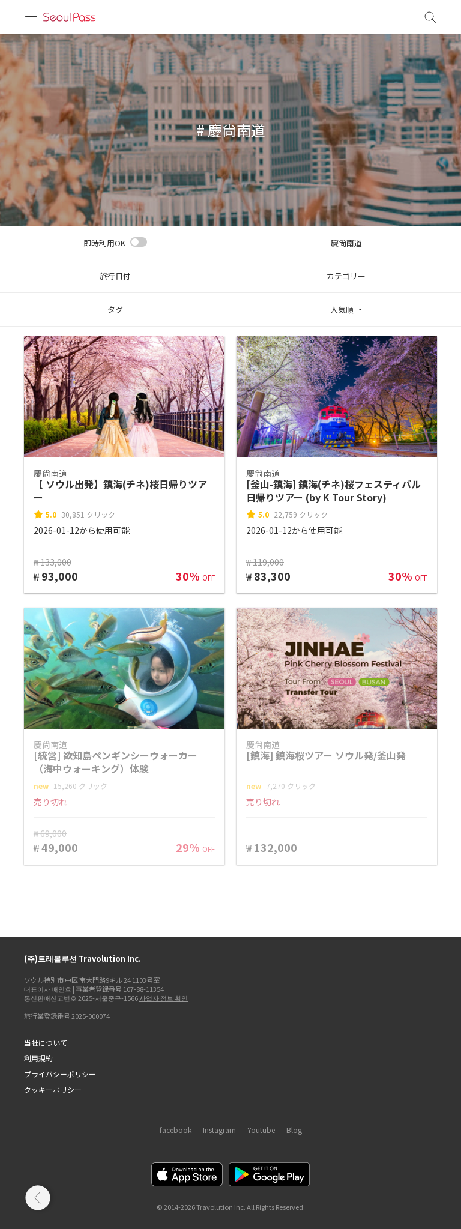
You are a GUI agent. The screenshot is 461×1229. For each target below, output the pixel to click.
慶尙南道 (346, 243)
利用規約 (38, 1058)
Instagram (219, 1130)
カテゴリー (346, 276)
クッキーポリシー (53, 1089)
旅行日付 (115, 276)
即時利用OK (104, 243)
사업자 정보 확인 (163, 998)
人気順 (342, 309)
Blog (294, 1130)
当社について (45, 1042)
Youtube (261, 1130)
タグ (115, 309)
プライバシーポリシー (60, 1074)
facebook (175, 1130)
